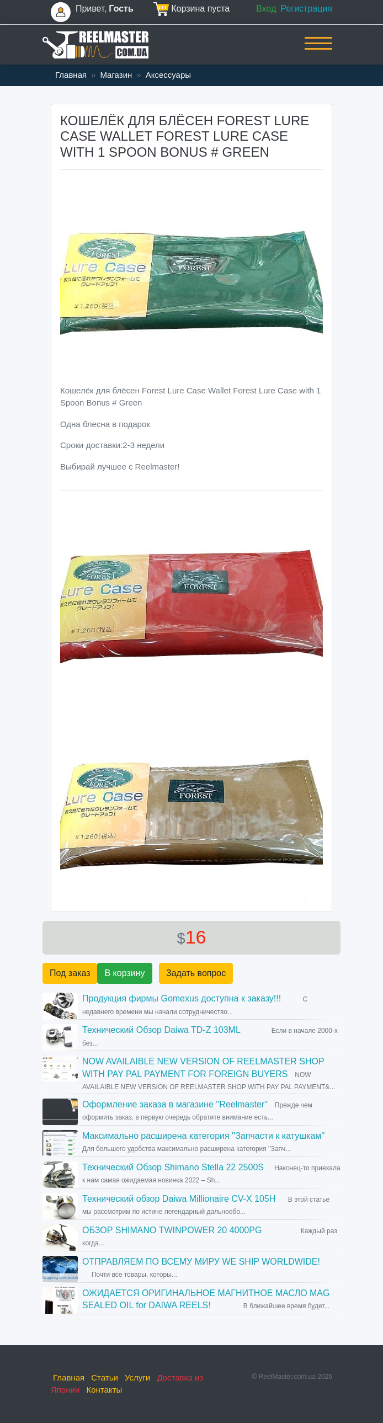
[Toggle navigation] (318, 51)
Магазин (116, 74)
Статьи (104, 1377)
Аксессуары (168, 74)
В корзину (124, 973)
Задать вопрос (196, 973)
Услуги (137, 1377)
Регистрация (306, 8)
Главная (71, 74)
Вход (266, 8)
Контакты (105, 1389)
